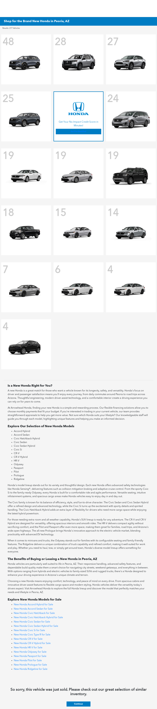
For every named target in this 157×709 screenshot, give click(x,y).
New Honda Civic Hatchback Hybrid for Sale (38, 617)
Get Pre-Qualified (78, 131)
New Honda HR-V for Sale (28, 647)
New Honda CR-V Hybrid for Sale (32, 643)
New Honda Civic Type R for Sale (32, 635)
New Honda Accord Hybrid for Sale (33, 604)
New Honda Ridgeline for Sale (30, 669)
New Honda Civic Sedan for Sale (32, 622)
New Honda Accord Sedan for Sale (33, 609)
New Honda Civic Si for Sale (29, 630)
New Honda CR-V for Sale (28, 639)
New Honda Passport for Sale (30, 656)
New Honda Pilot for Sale (28, 660)
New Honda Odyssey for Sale (30, 652)
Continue (78, 704)
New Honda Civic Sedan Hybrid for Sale (36, 626)
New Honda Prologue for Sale (30, 665)
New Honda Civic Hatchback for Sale (34, 613)
